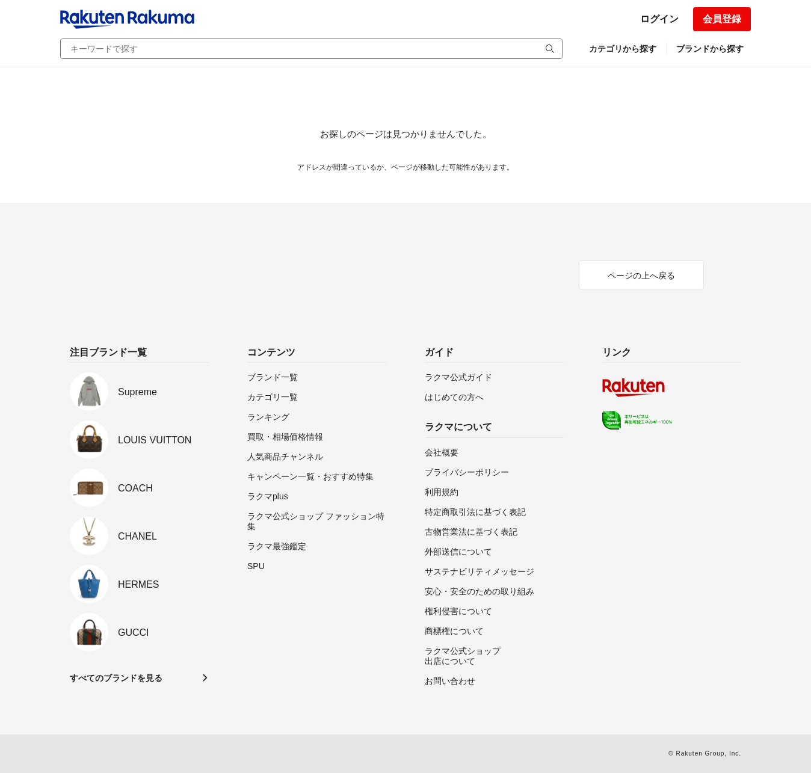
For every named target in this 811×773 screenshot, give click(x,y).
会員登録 (722, 19)
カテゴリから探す (622, 49)
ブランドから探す (710, 49)
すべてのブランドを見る (116, 678)
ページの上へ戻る (641, 275)
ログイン (659, 19)
